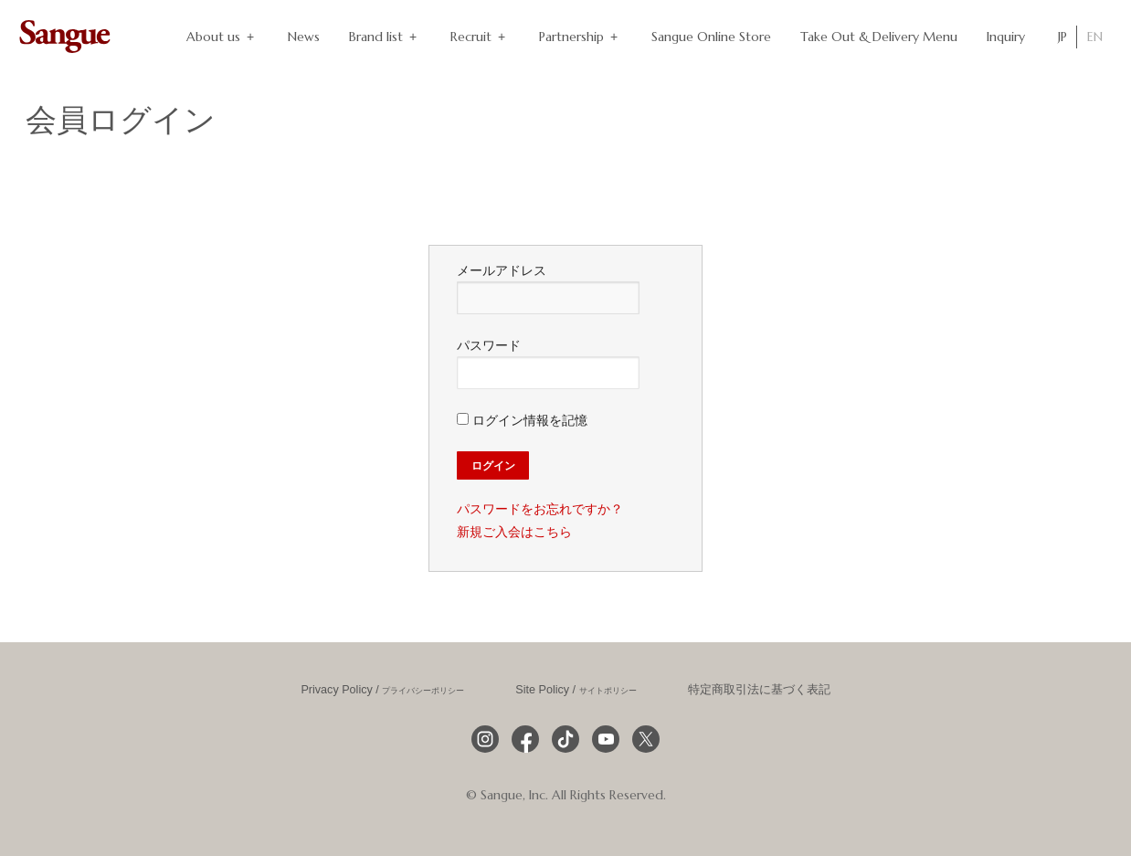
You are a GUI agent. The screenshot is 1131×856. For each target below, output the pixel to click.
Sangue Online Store (711, 36)
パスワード (548, 363)
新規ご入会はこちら (514, 531)
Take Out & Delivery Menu (878, 36)
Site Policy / (575, 689)
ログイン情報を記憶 (522, 420)
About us (222, 37)
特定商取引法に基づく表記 (759, 689)
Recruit (480, 37)
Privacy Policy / (382, 689)
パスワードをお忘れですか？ (540, 509)
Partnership (580, 37)
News (304, 36)
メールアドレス (548, 288)
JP (1062, 36)
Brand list (385, 37)
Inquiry (1006, 36)
